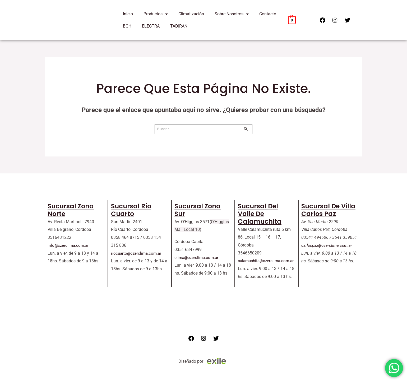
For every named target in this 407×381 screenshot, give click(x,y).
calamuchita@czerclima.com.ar (267, 261)
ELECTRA (151, 26)
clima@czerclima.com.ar (197, 257)
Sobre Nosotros (232, 14)
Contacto (267, 13)
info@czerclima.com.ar (69, 245)
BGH (127, 26)
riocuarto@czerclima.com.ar (137, 253)
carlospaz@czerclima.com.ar (327, 245)
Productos (156, 14)
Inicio (128, 13)
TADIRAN (178, 26)
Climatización (191, 13)
